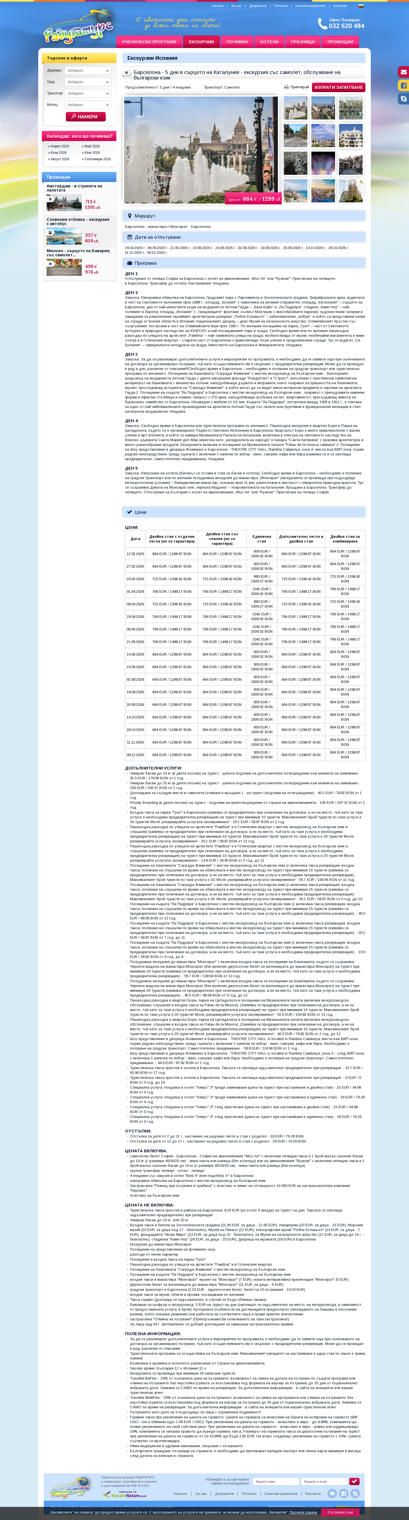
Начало (217, 6)
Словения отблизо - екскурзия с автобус (78, 221)
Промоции (340, 41)
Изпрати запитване (339, 87)
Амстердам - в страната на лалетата (74, 188)
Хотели (269, 41)
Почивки (237, 41)
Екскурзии (201, 41)
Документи (257, 6)
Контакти (340, 6)
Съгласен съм (340, 1512)
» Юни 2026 (57, 153)
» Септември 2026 (96, 159)
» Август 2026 (58, 159)
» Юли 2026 (91, 153)
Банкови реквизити (310, 6)
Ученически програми (149, 41)
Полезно (281, 6)
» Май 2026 (91, 146)
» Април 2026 (58, 146)
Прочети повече (303, 1512)
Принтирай (299, 87)
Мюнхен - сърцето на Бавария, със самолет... (78, 252)
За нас (236, 6)
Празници (303, 41)
